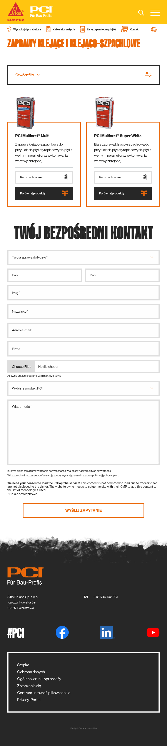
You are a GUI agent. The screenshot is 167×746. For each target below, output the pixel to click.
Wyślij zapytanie (83, 510)
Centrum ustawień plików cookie (43, 693)
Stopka (23, 665)
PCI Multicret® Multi (32, 135)
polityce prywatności (99, 470)
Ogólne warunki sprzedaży (39, 679)
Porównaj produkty (44, 193)
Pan (15, 275)
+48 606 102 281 (105, 597)
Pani (93, 275)
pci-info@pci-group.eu (105, 475)
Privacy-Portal (28, 700)
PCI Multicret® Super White (118, 135)
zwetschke (92, 728)
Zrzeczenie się (29, 686)
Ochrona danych (31, 672)
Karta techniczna (44, 177)
